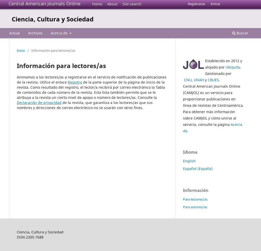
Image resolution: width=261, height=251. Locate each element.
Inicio (21, 50)
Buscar (240, 33)
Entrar (215, 4)
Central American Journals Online (45, 4)
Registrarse (196, 4)
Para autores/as (195, 207)
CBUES (213, 79)
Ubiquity (233, 67)
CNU (188, 79)
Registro (75, 82)
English (189, 160)
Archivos (35, 33)
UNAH (199, 79)
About (112, 4)
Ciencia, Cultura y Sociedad (53, 19)
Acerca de (60, 33)
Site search (132, 4)
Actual (14, 33)
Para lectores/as (195, 199)
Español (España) (198, 168)
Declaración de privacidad (39, 102)
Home (97, 4)
